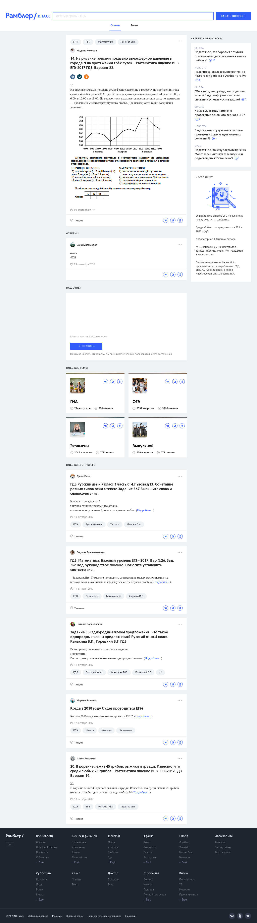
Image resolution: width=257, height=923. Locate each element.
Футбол (184, 842)
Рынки (76, 852)
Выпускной (143, 446)
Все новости (44, 836)
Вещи (39, 889)
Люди (40, 884)
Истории (41, 879)
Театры (148, 852)
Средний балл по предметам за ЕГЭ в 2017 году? (219, 229)
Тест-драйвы (223, 847)
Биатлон (184, 857)
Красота (113, 847)
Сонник (148, 879)
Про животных (188, 894)
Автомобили (224, 836)
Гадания (149, 889)
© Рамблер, (12, 916)
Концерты (150, 847)
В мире (40, 842)
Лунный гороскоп (155, 894)
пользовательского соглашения (153, 354)
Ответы (76, 879)
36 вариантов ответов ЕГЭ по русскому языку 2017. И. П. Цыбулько (219, 217)
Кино (147, 842)
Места (40, 894)
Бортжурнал (223, 852)
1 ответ (76, 220)
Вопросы (113, 879)
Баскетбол (186, 852)
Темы (75, 884)
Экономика (79, 842)
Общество (42, 857)
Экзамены (79, 446)
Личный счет (80, 857)
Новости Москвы (46, 847)
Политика (42, 852)
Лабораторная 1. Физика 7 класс (216, 239)
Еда (110, 857)
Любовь (113, 852)
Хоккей (183, 847)
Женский (114, 836)
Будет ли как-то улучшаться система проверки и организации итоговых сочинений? (219, 134)
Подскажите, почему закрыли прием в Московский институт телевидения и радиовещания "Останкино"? (220, 154)
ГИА (74, 402)
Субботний (44, 873)
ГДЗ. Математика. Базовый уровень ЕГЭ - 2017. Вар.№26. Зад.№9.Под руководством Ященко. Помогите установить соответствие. (122, 565)
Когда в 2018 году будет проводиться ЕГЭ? (107, 708)
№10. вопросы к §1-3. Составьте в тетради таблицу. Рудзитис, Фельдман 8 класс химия (219, 250)
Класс (76, 873)
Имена (148, 884)
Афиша (149, 836)
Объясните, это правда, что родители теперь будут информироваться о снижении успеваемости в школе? (220, 95)
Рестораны (150, 857)
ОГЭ (136, 402)
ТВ (180, 884)
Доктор (113, 873)
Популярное (187, 879)
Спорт (183, 836)
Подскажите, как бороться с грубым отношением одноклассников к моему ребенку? (220, 56)
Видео (183, 873)
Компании (78, 847)
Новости (220, 842)
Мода (111, 842)
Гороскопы (151, 873)
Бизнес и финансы (84, 836)
